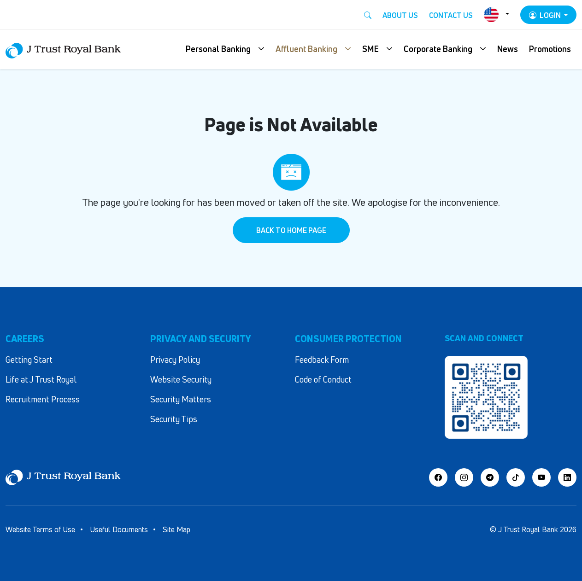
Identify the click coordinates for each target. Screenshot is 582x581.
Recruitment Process (43, 399)
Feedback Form (322, 359)
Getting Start (29, 359)
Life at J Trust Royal (41, 379)
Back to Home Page (291, 230)
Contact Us (451, 15)
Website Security (181, 379)
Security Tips (173, 418)
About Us (400, 15)
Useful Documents (119, 529)
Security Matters (180, 399)
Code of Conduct (323, 379)
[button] (225, 49)
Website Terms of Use (40, 529)
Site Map (176, 529)
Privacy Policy (175, 359)
